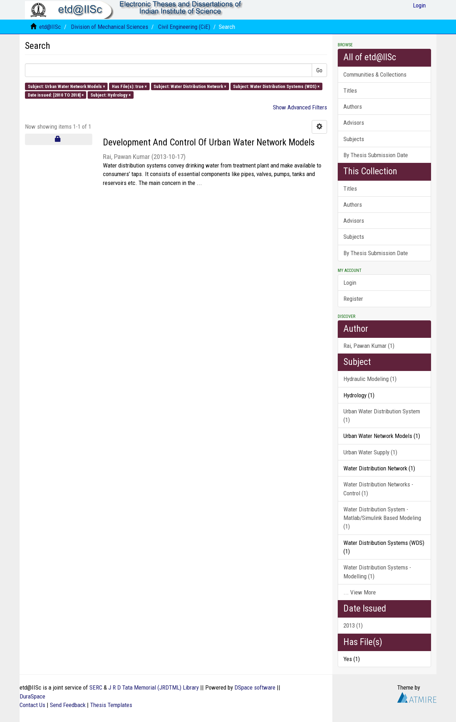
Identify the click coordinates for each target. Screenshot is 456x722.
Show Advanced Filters (300, 107)
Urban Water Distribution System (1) (381, 415)
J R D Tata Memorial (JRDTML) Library (153, 687)
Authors (352, 106)
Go (319, 70)
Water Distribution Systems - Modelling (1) (377, 571)
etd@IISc (50, 26)
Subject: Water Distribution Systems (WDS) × (276, 86)
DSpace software (254, 687)
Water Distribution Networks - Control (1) (378, 488)
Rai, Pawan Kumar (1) (368, 345)
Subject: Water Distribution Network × (190, 86)
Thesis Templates (111, 704)
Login (349, 282)
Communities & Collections (374, 74)
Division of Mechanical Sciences (109, 26)
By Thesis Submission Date (375, 155)
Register (353, 298)
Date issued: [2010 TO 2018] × (56, 94)
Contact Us (32, 704)
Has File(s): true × (129, 86)
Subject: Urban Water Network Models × (66, 86)
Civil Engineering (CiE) (184, 26)
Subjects (353, 139)
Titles (350, 90)
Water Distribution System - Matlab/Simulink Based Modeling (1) (382, 518)
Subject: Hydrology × (110, 94)
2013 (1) (353, 625)
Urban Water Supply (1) (370, 452)
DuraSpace (32, 696)
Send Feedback (68, 704)
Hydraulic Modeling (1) (370, 378)
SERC (95, 687)
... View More (359, 592)
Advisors (353, 122)
